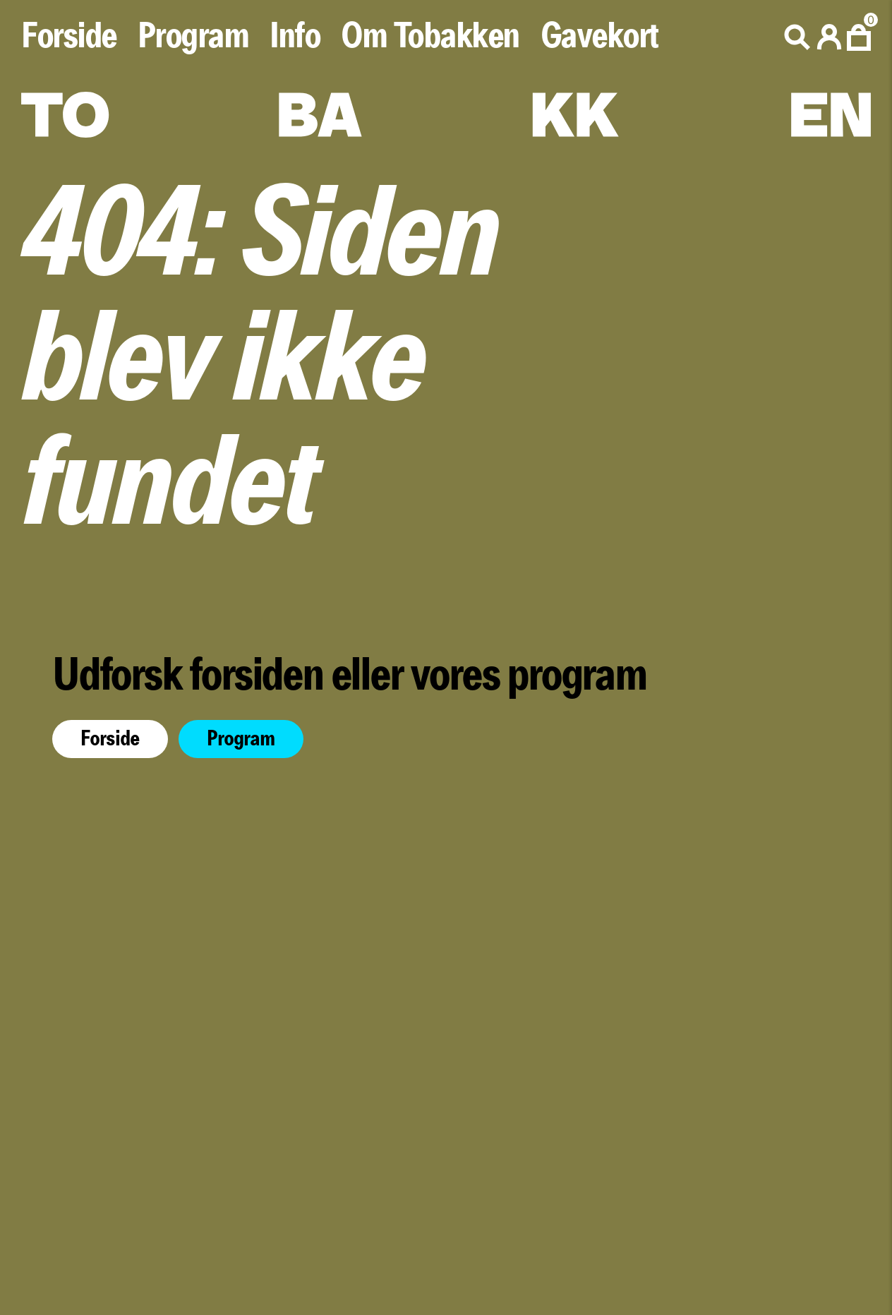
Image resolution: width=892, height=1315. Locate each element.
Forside (68, 36)
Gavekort (599, 36)
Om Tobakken (430, 36)
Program (193, 36)
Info (295, 36)
